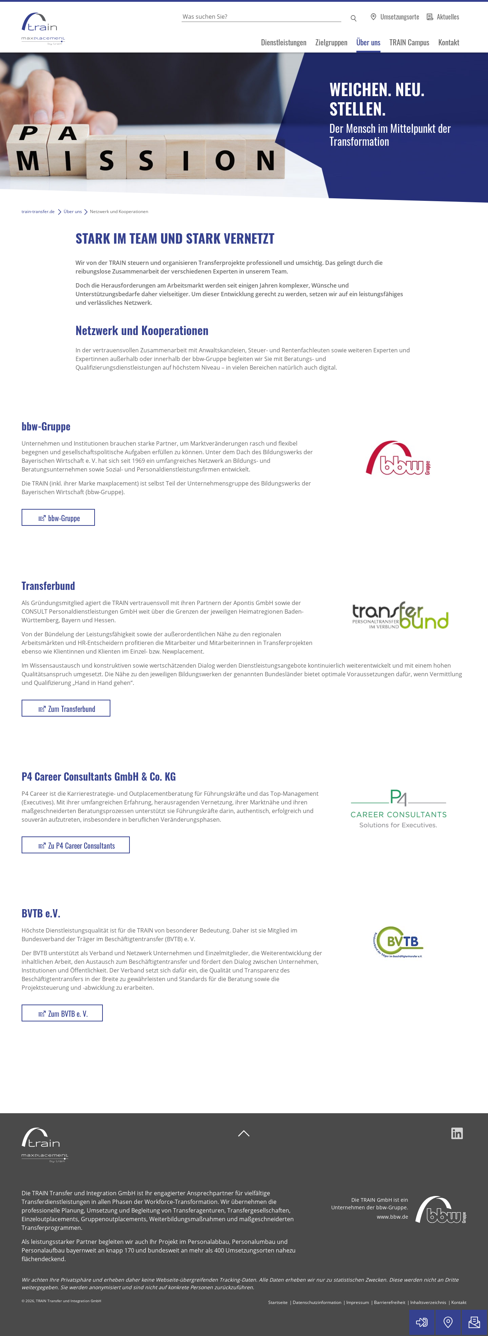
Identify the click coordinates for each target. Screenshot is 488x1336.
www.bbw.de (392, 1216)
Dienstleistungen (283, 42)
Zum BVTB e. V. (68, 1013)
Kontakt (448, 42)
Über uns (368, 42)
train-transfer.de (38, 211)
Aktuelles (448, 16)
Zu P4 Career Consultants (81, 845)
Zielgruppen (331, 42)
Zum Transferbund (71, 708)
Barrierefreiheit (389, 1302)
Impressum (357, 1302)
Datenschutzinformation (317, 1302)
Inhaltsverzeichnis (428, 1302)
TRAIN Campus (409, 42)
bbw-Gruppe (64, 518)
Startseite (278, 1302)
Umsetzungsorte (400, 16)
